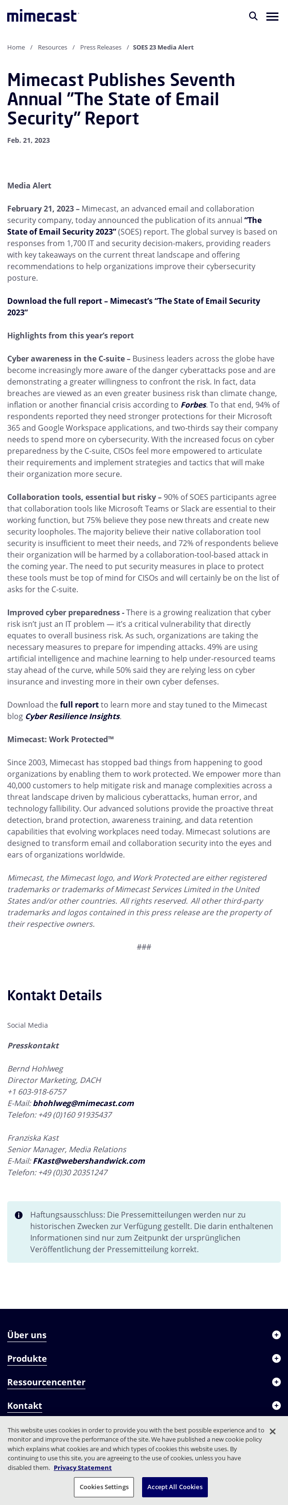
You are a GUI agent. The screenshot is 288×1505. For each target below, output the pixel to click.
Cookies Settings (104, 1486)
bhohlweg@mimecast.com (83, 1103)
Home (16, 47)
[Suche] (253, 16)
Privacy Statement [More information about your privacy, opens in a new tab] (83, 1467)
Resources (52, 47)
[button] (272, 16)
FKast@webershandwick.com (89, 1161)
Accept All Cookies (174, 1486)
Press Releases (100, 47)
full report (79, 704)
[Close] (272, 1431)
